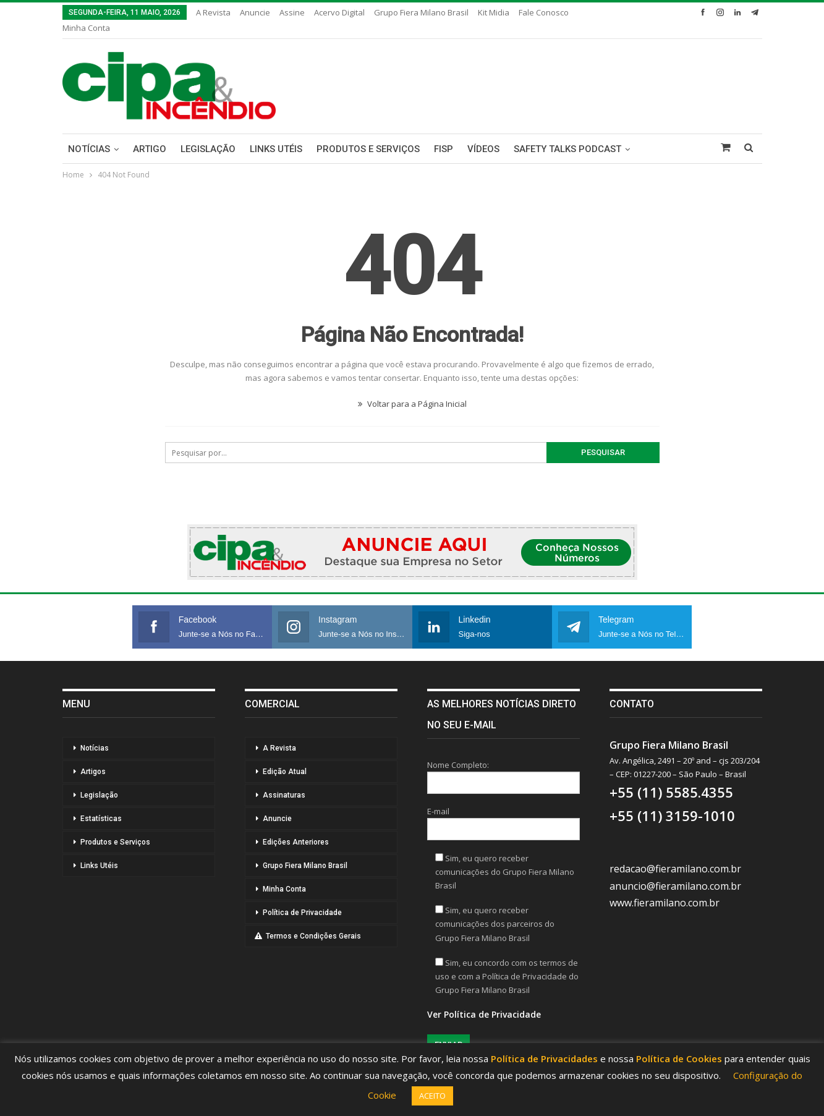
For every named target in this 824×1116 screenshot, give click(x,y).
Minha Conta (86, 27)
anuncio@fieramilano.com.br (675, 886)
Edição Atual (285, 771)
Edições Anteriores (296, 842)
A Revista (213, 12)
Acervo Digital (339, 12)
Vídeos (483, 149)
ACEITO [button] (432, 1095)
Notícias (89, 149)
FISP (443, 149)
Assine (292, 12)
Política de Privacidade (302, 912)
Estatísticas (101, 818)
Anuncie (255, 12)
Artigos (93, 771)
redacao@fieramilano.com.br (675, 868)
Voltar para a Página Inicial (412, 403)
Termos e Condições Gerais (308, 936)
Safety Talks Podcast (567, 149)
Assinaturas (284, 795)
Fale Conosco (544, 12)
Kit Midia (493, 12)
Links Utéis (276, 149)
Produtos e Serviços (368, 149)
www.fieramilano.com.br (665, 902)
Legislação (208, 149)
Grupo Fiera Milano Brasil (421, 12)
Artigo (149, 149)
